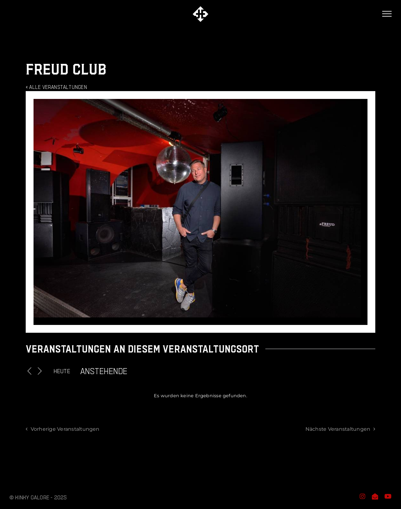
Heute (62, 370)
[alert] (200, 396)
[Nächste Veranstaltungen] (40, 371)
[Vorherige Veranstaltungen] (29, 371)
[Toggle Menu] (387, 14)
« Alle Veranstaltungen (56, 87)
